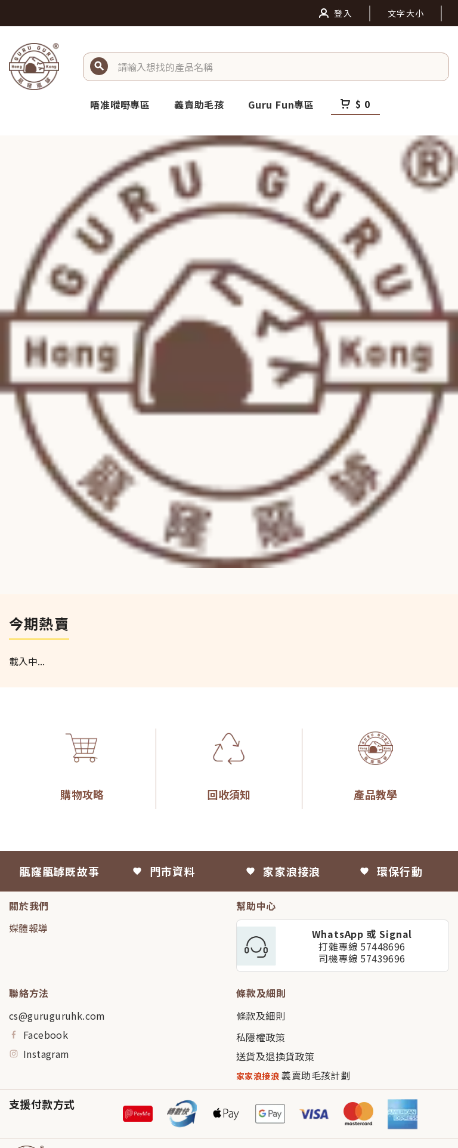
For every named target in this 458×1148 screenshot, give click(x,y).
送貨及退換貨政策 (275, 1056)
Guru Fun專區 (281, 104)
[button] (278, 66)
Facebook (38, 1035)
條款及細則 (260, 1016)
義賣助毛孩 (199, 104)
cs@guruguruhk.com (57, 1016)
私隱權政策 (260, 1037)
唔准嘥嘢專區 (120, 104)
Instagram (39, 1054)
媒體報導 (28, 928)
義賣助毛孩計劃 (293, 1075)
